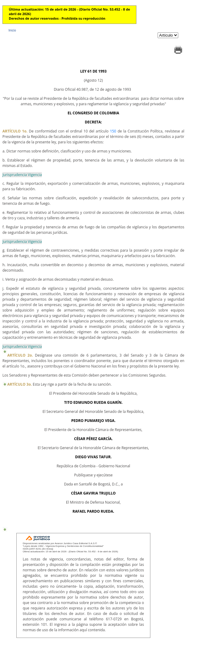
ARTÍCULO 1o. (15, 131)
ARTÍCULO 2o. (20, 355)
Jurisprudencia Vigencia (22, 174)
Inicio (12, 30)
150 (113, 131)
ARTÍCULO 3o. (19, 384)
